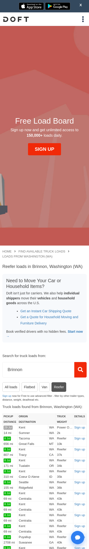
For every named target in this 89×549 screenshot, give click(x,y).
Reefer (59, 387)
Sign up (6, 395)
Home (7, 251)
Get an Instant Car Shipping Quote (45, 311)
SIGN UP (44, 149)
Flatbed (29, 387)
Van (44, 387)
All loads (11, 387)
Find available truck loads (42, 251)
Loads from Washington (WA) (27, 256)
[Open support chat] (77, 537)
